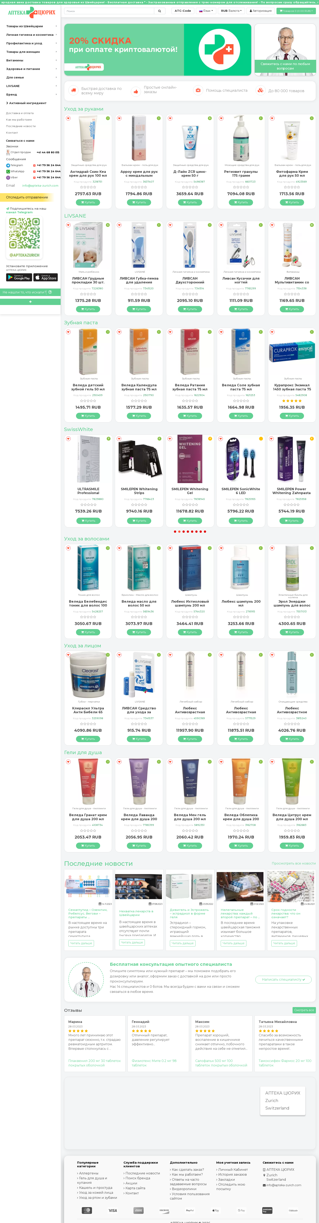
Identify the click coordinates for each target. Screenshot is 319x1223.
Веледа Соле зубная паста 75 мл (292, 387)
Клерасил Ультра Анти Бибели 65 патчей (139, 712)
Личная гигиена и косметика (30, 35)
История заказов (232, 1174)
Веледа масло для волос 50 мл (190, 603)
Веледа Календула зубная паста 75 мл (190, 387)
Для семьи (15, 77)
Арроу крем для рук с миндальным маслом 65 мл (190, 175)
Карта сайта (135, 1188)
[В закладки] (68, 118)
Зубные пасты (89, 378)
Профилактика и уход (24, 43)
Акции (131, 1183)
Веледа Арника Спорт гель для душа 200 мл (88, 819)
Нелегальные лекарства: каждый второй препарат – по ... (240, 913)
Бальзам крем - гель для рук (89, 165)
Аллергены (88, 1173)
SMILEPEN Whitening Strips (190, 491)
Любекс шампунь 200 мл (291, 603)
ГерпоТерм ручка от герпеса (88, 708)
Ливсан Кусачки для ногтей (292, 280)
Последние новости (21, 126)
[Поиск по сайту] (159, 11)
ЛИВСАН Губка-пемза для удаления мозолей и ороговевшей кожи (189, 284)
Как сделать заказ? (188, 1170)
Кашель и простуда (95, 1188)
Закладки (226, 1180)
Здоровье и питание (23, 69)
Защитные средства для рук (140, 165)
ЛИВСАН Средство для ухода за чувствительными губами (190, 714)
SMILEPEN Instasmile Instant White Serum (88, 491)
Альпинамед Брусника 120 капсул (88, 603)
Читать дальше (81, 943)
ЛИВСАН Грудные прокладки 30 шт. (139, 280)
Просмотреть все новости (294, 863)
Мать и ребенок (140, 272)
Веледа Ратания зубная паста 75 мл (241, 387)
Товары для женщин (23, 52)
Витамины (14, 60)
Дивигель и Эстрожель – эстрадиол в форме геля (189, 913)
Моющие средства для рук (293, 165)
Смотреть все (304, 1010)
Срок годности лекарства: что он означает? (285, 913)
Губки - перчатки (140, 701)
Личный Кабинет (233, 1170)
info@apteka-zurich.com (40, 185)
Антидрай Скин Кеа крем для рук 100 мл (139, 174)
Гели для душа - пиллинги (89, 808)
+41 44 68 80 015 (48, 152)
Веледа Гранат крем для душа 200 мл (139, 817)
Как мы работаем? (187, 1174)
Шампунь (89, 595)
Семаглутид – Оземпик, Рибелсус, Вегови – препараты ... (87, 913)
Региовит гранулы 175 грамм (292, 174)
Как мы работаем (19, 119)
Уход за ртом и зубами (98, 1198)
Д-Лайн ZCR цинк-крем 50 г (241, 174)
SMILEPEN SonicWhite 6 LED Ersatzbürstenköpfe (291, 493)
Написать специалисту (283, 979)
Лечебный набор (242, 701)
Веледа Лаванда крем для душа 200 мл (190, 819)
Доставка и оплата (20, 113)
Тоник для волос (140, 595)
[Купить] (88, 202)
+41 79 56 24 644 (47, 165)
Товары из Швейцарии (24, 26)
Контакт (12, 132)
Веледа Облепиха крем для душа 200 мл (292, 819)
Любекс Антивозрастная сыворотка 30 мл (241, 712)
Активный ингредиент (26, 103)
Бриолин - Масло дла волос (191, 595)
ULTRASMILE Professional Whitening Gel (139, 493)
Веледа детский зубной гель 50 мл (139, 387)
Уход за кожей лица (96, 1193)
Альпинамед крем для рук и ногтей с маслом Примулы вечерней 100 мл (88, 177)
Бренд (11, 94)
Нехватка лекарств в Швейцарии (136, 913)
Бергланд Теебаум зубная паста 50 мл (88, 387)
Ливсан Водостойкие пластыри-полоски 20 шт (88, 282)
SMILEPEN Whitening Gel (240, 491)
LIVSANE (13, 86)
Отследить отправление (27, 197)
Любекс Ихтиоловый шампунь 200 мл (241, 603)
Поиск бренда (138, 1178)
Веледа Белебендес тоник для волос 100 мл (139, 605)
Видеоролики (184, 1189)
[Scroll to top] (30, 302)
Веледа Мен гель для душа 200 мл (241, 817)
